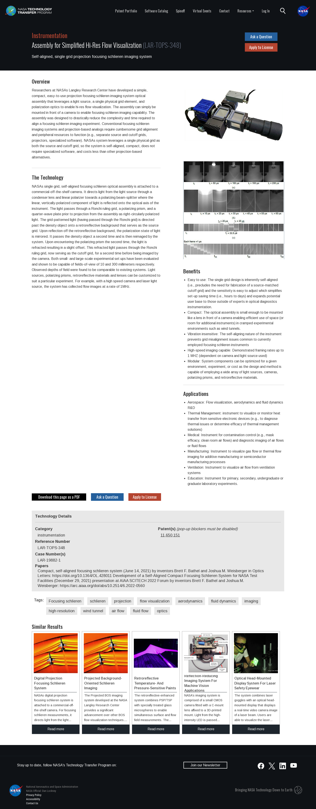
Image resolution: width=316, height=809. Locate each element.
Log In (266, 10)
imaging (251, 601)
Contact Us (32, 803)
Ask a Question (261, 36)
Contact (224, 10)
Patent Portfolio (126, 10)
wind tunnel (93, 611)
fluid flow (140, 611)
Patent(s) (198, 529)
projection (122, 601)
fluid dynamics (223, 601)
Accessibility (33, 799)
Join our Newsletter (205, 765)
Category (43, 529)
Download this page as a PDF (59, 497)
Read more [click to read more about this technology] (55, 729)
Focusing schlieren (65, 601)
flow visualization (155, 601)
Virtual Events (202, 10)
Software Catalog (156, 10)
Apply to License (261, 47)
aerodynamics (190, 601)
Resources (244, 10)
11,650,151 (170, 535)
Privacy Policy (33, 795)
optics (162, 611)
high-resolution (62, 611)
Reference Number (52, 541)
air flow (118, 611)
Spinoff (180, 10)
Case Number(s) (50, 554)
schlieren (98, 601)
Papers (41, 566)
